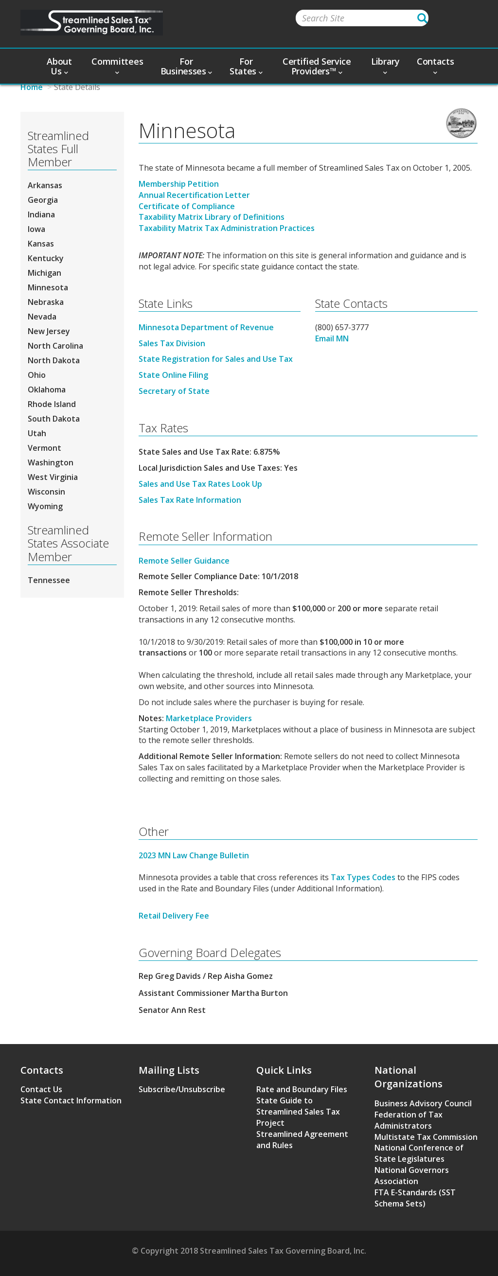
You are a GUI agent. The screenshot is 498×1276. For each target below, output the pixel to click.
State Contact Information (71, 1100)
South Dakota (54, 418)
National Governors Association (411, 1176)
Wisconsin (46, 491)
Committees (117, 65)
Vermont (44, 448)
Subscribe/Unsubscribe (182, 1089)
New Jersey (49, 331)
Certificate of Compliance (187, 206)
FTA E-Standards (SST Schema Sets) (415, 1198)
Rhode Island (52, 404)
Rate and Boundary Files (301, 1089)
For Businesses (186, 66)
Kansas (41, 243)
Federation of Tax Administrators (408, 1120)
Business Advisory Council (423, 1103)
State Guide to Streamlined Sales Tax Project (298, 1111)
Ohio (37, 375)
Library (385, 65)
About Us (59, 66)
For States (246, 66)
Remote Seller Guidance (184, 560)
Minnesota (48, 287)
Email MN (332, 338)
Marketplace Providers (209, 718)
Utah (37, 433)
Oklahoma (47, 389)
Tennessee (49, 580)
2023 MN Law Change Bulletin (194, 855)
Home (31, 87)
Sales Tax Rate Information (190, 500)
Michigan (44, 272)
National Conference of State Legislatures (418, 1153)
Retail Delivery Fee (174, 915)
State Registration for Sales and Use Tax (216, 359)
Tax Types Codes (363, 877)
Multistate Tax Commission (426, 1137)
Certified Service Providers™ (317, 66)
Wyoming (45, 506)
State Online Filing (173, 375)
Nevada (42, 316)
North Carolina (55, 345)
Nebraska (46, 302)
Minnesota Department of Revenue (206, 327)
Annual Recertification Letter (194, 195)
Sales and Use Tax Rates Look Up (200, 483)
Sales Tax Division (172, 343)
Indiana (41, 214)
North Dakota (54, 360)
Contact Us (41, 1089)
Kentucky (46, 258)
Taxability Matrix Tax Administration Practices (227, 228)
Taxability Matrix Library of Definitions (212, 217)
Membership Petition (179, 183)
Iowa (36, 229)
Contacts (435, 65)
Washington (50, 462)
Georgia (43, 200)
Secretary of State (174, 391)
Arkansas (45, 185)
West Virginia (53, 477)
